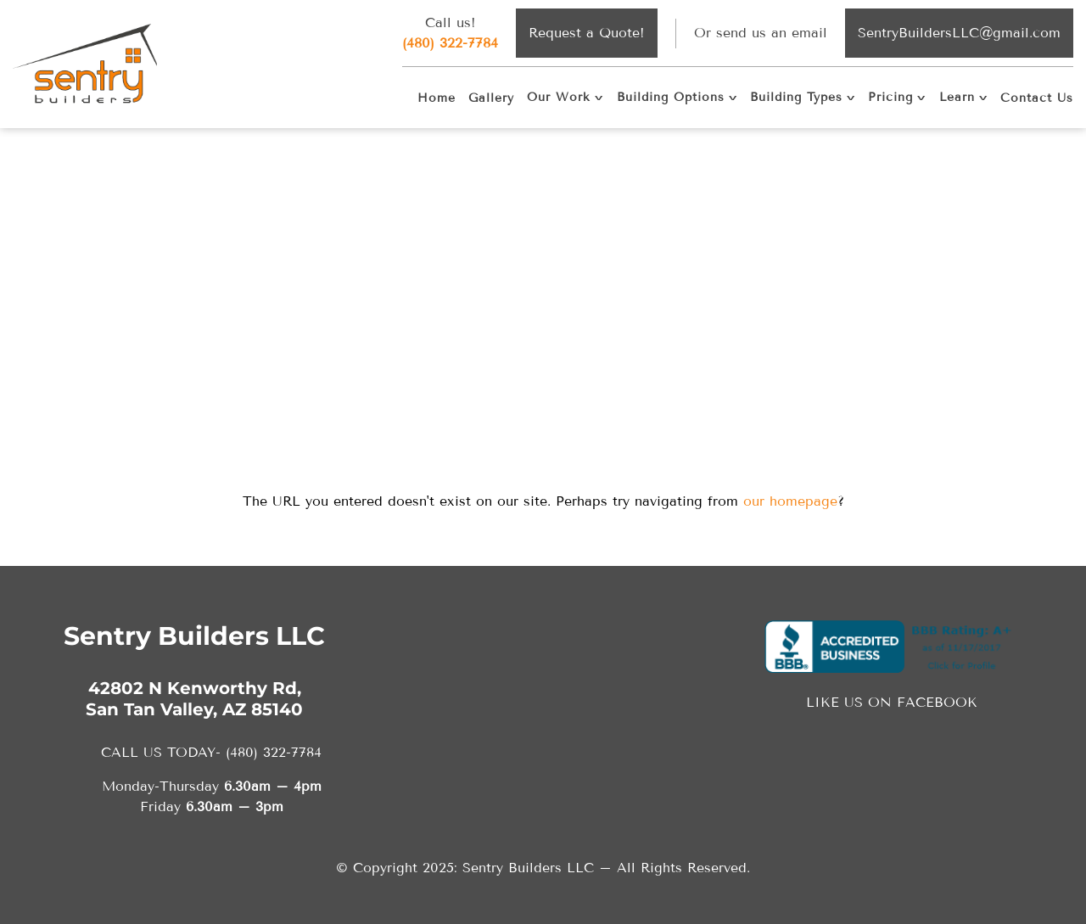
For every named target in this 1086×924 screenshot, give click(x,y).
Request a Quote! (587, 33)
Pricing (890, 97)
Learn (957, 97)
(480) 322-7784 (450, 43)
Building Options (671, 97)
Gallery (491, 98)
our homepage (790, 501)
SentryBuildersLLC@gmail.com (959, 33)
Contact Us (1036, 98)
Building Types (796, 97)
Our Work (559, 97)
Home (436, 98)
